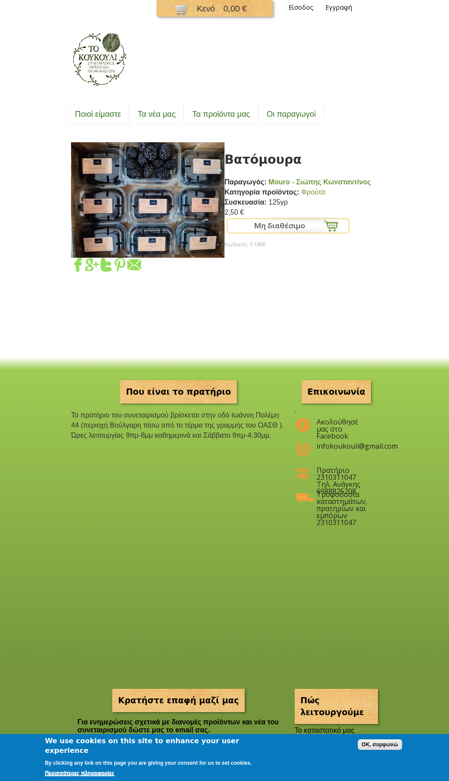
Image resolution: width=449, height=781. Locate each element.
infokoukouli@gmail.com (342, 446)
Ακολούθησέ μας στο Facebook (337, 425)
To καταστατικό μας (324, 730)
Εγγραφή (338, 7)
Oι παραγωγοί (291, 114)
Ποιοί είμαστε (98, 114)
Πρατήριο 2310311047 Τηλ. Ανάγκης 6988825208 (338, 473)
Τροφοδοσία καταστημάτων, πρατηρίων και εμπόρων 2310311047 (342, 497)
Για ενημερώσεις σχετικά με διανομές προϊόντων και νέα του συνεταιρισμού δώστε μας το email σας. (178, 726)
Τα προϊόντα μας (221, 114)
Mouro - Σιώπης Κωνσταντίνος (319, 182)
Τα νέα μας (156, 114)
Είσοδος (301, 7)
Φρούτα (313, 192)
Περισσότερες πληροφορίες (79, 773)
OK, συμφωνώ (380, 744)
